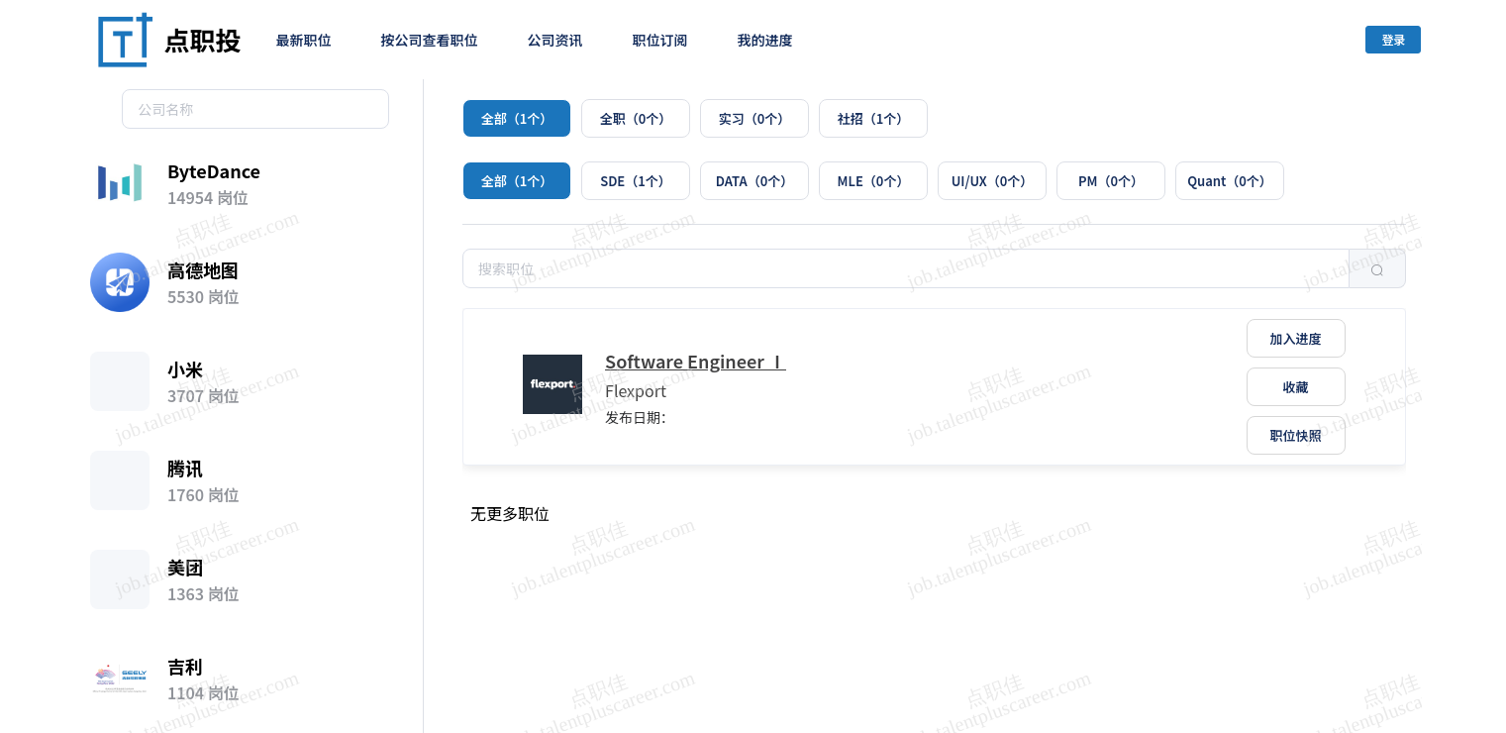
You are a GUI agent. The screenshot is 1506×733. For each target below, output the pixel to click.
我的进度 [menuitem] (765, 40)
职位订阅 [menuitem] (660, 40)
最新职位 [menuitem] (304, 40)
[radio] (516, 118)
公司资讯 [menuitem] (555, 40)
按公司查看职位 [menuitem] (429, 40)
